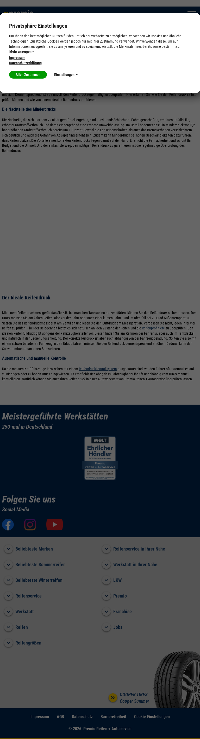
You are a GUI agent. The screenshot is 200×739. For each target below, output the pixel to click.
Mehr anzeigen (21, 51)
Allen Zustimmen (28, 75)
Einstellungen (66, 75)
